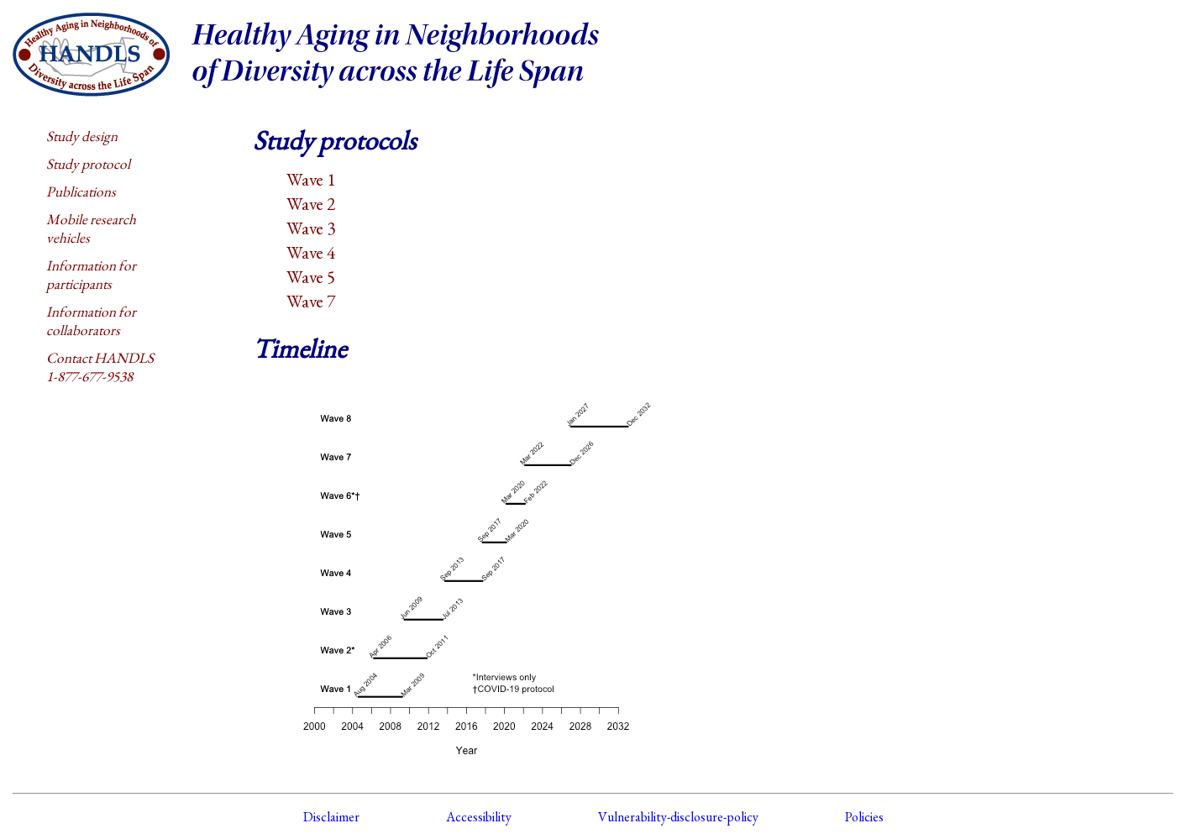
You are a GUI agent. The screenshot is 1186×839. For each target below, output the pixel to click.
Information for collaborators (91, 320)
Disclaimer (331, 817)
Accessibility (479, 817)
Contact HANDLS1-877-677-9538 (100, 367)
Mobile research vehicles (91, 228)
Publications (81, 191)
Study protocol (88, 164)
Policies (864, 817)
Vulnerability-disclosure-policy (678, 817)
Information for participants (91, 274)
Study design (82, 136)
